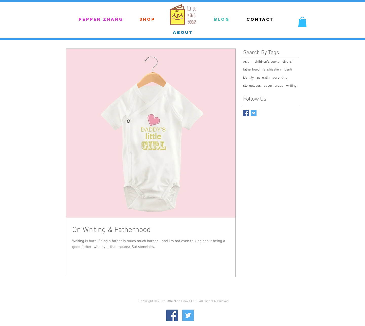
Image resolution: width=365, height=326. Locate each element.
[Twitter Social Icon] (188, 315)
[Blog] (221, 19)
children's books (266, 62)
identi (288, 69)
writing (291, 86)
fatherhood (251, 69)
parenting (280, 78)
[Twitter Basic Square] (254, 113)
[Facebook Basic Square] (246, 113)
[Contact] (260, 19)
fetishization (272, 69)
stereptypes (252, 86)
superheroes (273, 86)
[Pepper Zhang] (100, 19)
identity (248, 78)
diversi (287, 62)
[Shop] (147, 19)
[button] (302, 22)
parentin (263, 78)
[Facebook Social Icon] (172, 315)
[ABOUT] (183, 32)
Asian (247, 62)
